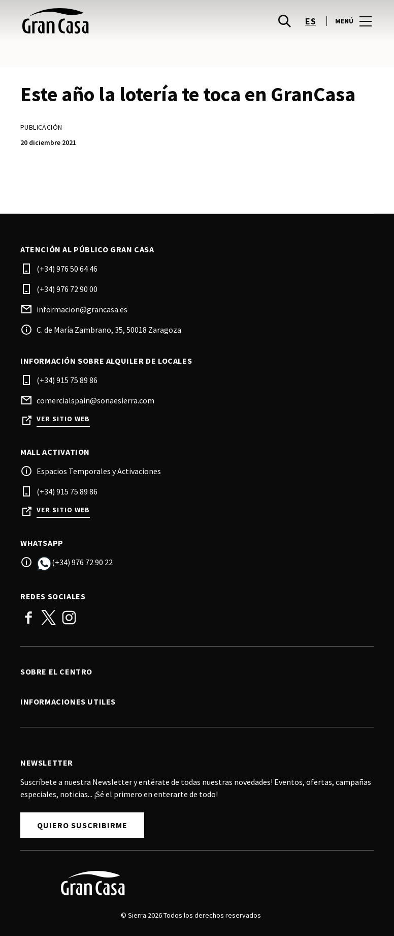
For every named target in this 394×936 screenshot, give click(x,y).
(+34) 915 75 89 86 (67, 380)
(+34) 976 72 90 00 (67, 289)
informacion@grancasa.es (82, 309)
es (310, 21)
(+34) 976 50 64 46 (67, 269)
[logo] (109, 21)
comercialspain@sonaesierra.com (95, 400)
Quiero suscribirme (82, 825)
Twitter (49, 617)
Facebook (28, 617)
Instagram (69, 617)
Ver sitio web (63, 419)
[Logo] (191, 883)
